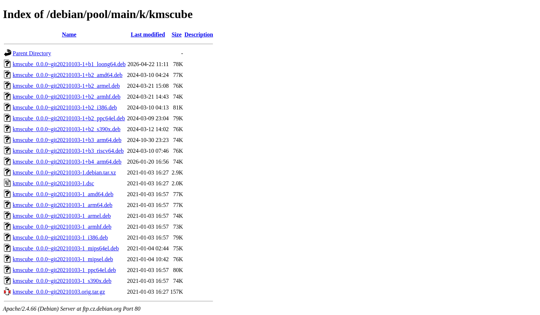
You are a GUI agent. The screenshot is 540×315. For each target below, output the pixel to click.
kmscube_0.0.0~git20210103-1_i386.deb (60, 237)
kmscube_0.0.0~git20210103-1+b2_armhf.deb (66, 97)
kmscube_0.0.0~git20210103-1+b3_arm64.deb (67, 140)
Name (69, 34)
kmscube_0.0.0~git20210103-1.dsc (53, 183)
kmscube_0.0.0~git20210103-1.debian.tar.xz (64, 172)
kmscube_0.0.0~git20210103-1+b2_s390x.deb (66, 129)
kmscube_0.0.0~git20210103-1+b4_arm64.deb (67, 162)
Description (198, 34)
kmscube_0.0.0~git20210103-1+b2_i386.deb (65, 107)
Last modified (148, 34)
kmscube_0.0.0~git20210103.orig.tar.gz (59, 292)
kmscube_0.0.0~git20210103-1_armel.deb (62, 216)
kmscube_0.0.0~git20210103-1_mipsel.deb (63, 259)
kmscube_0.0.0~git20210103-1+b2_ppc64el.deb (69, 118)
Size (176, 34)
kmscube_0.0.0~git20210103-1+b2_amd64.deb (67, 75)
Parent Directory (32, 53)
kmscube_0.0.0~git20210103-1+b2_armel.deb (66, 86)
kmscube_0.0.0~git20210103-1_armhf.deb (62, 227)
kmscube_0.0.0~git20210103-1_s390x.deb (62, 281)
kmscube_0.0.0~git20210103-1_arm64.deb (62, 205)
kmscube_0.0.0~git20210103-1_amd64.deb (63, 194)
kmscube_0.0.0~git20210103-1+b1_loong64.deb (69, 64)
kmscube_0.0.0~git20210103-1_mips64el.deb (66, 248)
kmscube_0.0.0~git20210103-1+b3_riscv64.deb (68, 151)
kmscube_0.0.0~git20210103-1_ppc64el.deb (64, 270)
